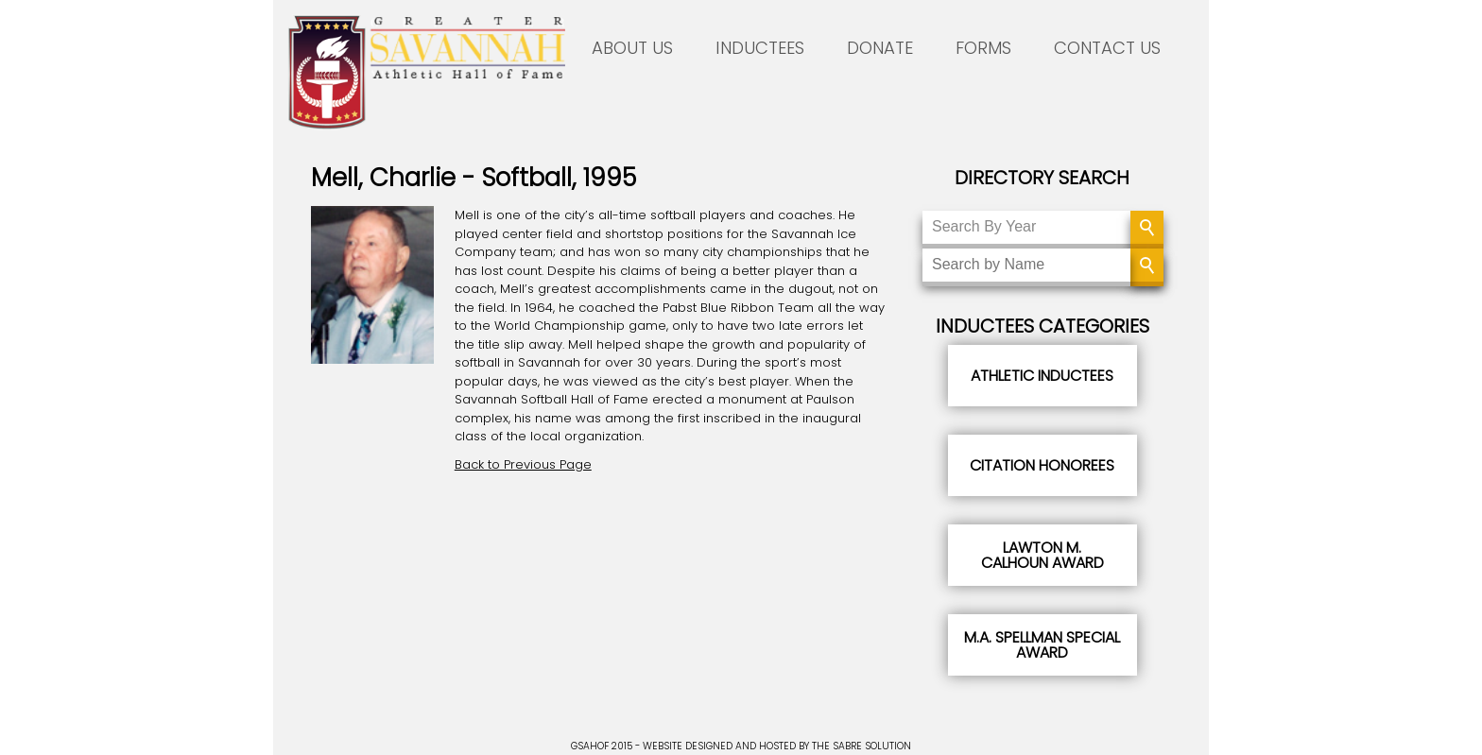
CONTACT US (1107, 48)
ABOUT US (632, 48)
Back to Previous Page (523, 464)
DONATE (880, 48)
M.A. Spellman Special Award (1042, 644)
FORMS (983, 48)
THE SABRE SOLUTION (861, 746)
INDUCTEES (759, 48)
